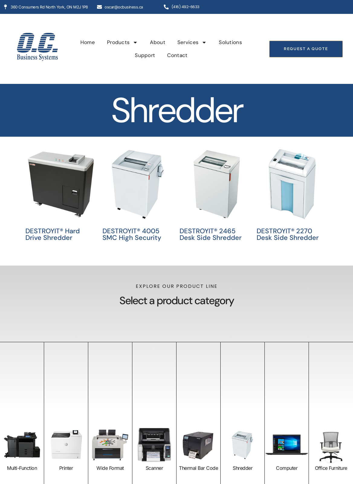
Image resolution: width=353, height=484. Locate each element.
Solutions (230, 42)
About (157, 42)
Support (145, 55)
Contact (177, 55)
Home (87, 42)
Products (122, 42)
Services (192, 42)
